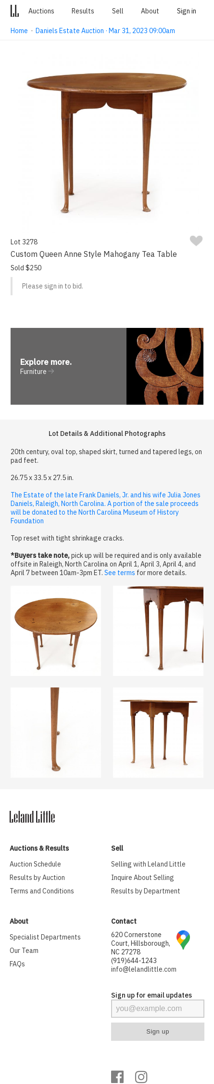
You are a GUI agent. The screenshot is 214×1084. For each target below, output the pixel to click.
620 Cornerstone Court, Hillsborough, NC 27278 (140, 943)
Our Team (24, 950)
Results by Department (145, 891)
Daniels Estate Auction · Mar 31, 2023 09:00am (105, 30)
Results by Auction (37, 877)
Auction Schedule (35, 864)
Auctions (41, 11)
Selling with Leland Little (148, 864)
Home (19, 30)
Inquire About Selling (142, 877)
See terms (119, 572)
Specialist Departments (45, 937)
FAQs (17, 964)
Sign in (186, 11)
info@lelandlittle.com (143, 969)
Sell (118, 11)
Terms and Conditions (42, 891)
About (150, 11)
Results (83, 11)
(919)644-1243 (134, 960)
